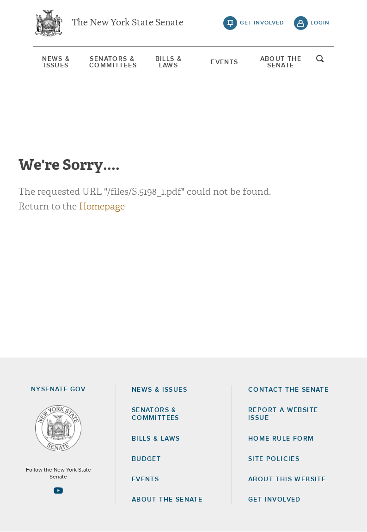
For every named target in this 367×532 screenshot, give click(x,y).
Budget (146, 459)
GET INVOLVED (274, 499)
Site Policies (274, 459)
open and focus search (320, 61)
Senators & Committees (112, 62)
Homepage (102, 206)
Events (224, 62)
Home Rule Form (281, 439)
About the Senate (167, 499)
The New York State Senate (128, 23)
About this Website (287, 479)
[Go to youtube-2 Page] (58, 490)
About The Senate (281, 62)
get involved (262, 23)
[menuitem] (56, 62)
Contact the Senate (288, 390)
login (320, 23)
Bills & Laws (168, 62)
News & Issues (56, 62)
